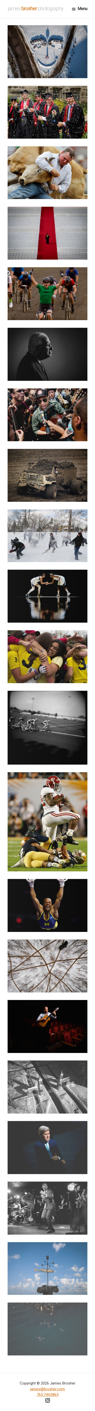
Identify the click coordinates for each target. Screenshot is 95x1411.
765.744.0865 (48, 1394)
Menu (82, 8)
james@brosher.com (47, 1389)
